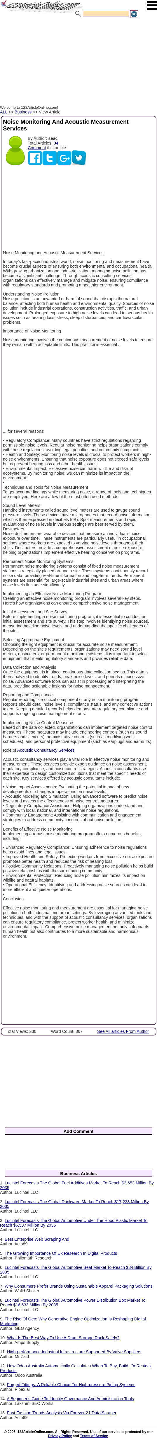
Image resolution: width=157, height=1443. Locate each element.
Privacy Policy (60, 1436)
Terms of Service (94, 1436)
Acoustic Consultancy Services (46, 750)
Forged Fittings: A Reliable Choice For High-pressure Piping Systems (71, 1384)
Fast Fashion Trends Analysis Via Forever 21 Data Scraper (61, 1412)
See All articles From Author (123, 1031)
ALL (3, 112)
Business (23, 112)
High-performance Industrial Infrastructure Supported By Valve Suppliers (74, 1351)
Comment (37, 147)
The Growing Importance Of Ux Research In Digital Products (61, 1253)
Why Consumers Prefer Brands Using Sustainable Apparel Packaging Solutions (78, 1286)
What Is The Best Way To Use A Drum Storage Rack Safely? (63, 1337)
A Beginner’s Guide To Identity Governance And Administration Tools (70, 1398)
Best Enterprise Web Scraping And (37, 1239)
